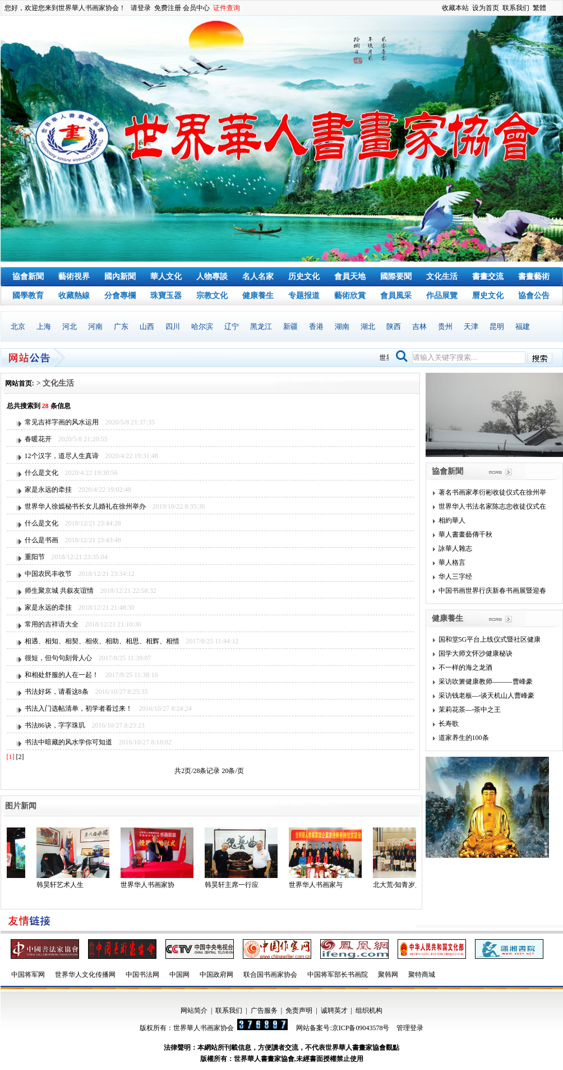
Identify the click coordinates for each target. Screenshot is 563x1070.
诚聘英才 (334, 1010)
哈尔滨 (202, 326)
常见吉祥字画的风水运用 (62, 422)
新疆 (290, 326)
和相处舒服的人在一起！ (62, 675)
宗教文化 (212, 295)
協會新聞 (28, 276)
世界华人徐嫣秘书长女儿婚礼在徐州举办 (85, 506)
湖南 (342, 326)
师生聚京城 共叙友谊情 (59, 591)
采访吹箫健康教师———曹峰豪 (486, 681)
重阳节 (35, 557)
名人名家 (258, 276)
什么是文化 (41, 473)
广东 (121, 326)
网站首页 (18, 383)
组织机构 (369, 1010)
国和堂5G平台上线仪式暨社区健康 (490, 639)
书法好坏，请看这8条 (57, 692)
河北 (69, 326)
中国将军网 (28, 974)
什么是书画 (41, 540)
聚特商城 (421, 974)
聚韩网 (388, 974)
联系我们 (515, 8)
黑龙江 (261, 326)
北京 (18, 326)
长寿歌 (449, 724)
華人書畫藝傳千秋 (465, 534)
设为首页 (485, 8)
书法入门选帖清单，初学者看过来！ (78, 708)
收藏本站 (455, 8)
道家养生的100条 (464, 738)
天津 (471, 326)
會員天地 (350, 276)
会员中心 (196, 8)
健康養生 (258, 295)
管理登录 (409, 1028)
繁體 (539, 8)
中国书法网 (142, 974)
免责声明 (298, 1010)
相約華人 (452, 520)
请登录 (141, 8)
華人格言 (452, 562)
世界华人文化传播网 (85, 974)
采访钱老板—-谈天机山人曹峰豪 (487, 695)
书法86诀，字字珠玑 (55, 725)
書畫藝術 (534, 276)
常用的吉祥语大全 (52, 624)
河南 (95, 326)
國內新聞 (120, 276)
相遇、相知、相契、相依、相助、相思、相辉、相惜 (102, 641)
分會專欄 (120, 295)
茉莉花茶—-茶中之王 (470, 710)
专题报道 (304, 295)
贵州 (445, 326)
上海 (43, 326)
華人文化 (166, 276)
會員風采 (396, 295)
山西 (147, 326)
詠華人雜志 (455, 548)
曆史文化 (488, 295)
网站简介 (194, 1010)
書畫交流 (488, 276)
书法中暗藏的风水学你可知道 (68, 742)
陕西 (393, 326)
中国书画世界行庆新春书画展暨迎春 (492, 591)
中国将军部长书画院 (337, 974)
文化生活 (442, 276)
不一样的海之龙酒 (465, 667)
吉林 (419, 326)
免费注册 (167, 8)
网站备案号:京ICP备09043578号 (342, 1028)
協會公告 (534, 295)
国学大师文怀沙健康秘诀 (476, 653)
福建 (522, 326)
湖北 (368, 326)
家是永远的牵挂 (48, 489)
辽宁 (231, 326)
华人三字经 (455, 576)
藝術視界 (74, 276)
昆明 (497, 326)
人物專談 (212, 276)
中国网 (179, 974)
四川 (172, 326)
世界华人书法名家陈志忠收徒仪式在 (492, 506)
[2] (20, 757)
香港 (316, 326)
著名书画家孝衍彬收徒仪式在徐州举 (492, 492)
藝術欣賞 (350, 295)
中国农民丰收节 (48, 574)
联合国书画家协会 (270, 974)
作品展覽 (442, 295)
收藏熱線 (74, 295)
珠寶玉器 (166, 295)
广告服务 (264, 1010)
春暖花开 (38, 439)
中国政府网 (216, 974)
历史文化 (304, 276)
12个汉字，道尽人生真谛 (62, 456)
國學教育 (28, 295)
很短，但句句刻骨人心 (58, 658)
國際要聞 (396, 276)
